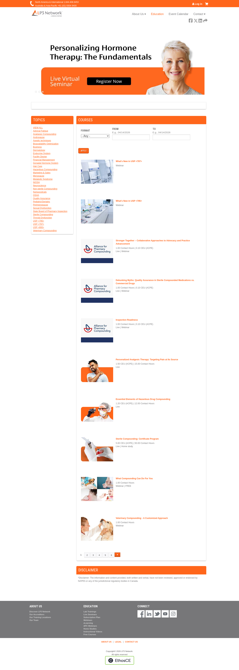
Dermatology (39, 150)
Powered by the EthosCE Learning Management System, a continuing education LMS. (119, 660)
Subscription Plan (91, 617)
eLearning (88, 623)
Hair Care (37, 166)
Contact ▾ (199, 14)
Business (37, 147)
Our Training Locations (40, 617)
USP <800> (38, 227)
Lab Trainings (89, 612)
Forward (205, 20)
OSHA (36, 195)
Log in (198, 4)
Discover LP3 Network (39, 612)
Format (85, 130)
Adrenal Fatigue (40, 131)
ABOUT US (106, 642)
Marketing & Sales (41, 172)
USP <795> (38, 221)
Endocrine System (41, 153)
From (115, 129)
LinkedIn (200, 20)
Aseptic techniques (42, 140)
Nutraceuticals (40, 192)
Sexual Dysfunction (42, 208)
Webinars (87, 620)
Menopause (38, 176)
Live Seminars (90, 614)
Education (157, 14)
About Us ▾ (139, 14)
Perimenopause (40, 205)
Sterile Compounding (43, 214)
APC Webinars (90, 626)
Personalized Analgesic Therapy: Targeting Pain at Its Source (147, 359)
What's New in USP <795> (129, 201)
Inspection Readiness (127, 320)
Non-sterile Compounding (45, 189)
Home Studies (90, 629)
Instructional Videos (92, 632)
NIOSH (36, 182)
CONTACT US (131, 642)
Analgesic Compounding (44, 134)
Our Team (34, 620)
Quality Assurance (41, 198)
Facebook (190, 20)
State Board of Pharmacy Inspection (50, 211)
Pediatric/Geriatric (41, 201)
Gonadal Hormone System (45, 163)
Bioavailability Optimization (46, 144)
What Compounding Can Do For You (134, 478)
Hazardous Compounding (45, 169)
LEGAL (118, 642)
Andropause (39, 137)
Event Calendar (178, 14)
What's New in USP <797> (129, 161)
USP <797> (38, 224)
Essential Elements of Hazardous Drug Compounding (143, 399)
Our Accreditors (36, 614)
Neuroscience (39, 185)
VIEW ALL (38, 127)
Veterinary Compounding (45, 230)
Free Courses (89, 634)
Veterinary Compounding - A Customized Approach (142, 518)
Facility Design (40, 156)
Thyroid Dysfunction (42, 217)
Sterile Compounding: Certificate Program (137, 439)
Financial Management (44, 160)
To (154, 129)
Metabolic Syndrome (43, 179)
